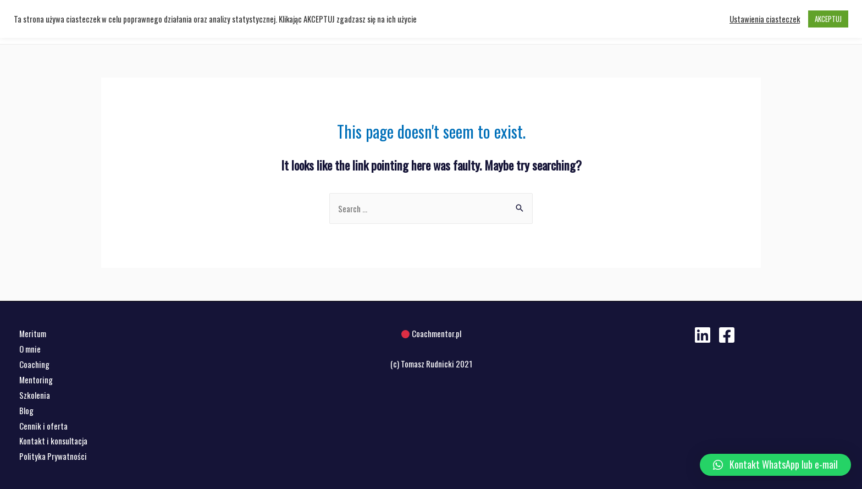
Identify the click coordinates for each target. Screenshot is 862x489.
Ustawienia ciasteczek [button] (765, 19)
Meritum (32, 333)
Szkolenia (34, 395)
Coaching (34, 364)
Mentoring (36, 379)
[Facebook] (727, 335)
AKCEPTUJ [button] (828, 18)
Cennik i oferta (43, 426)
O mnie (30, 349)
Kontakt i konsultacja (53, 441)
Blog (26, 410)
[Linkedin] (702, 335)
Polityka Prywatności (53, 456)
